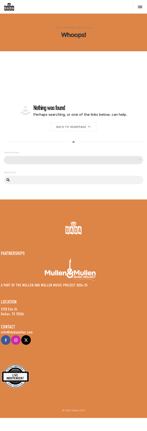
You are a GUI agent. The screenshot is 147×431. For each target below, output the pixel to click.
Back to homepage (73, 128)
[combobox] (73, 161)
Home (58, 28)
